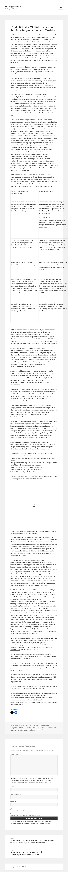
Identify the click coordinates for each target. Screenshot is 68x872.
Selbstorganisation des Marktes (19, 731)
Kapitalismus (45, 725)
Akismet (13, 783)
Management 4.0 (14, 6)
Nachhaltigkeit (36, 727)
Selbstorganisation (31, 729)
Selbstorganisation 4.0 (43, 729)
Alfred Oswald (28, 725)
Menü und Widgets (61, 9)
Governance (38, 725)
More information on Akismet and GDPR (37, 783)
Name (12, 787)
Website (13, 802)
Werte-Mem (32, 731)
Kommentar (15, 754)
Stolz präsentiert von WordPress (19, 867)
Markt (30, 727)
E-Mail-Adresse (16, 794)
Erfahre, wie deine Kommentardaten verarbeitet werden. (30, 823)
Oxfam (24, 729)
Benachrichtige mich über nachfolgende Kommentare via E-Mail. (29, 811)
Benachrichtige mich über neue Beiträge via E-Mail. (25, 815)
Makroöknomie (14, 727)
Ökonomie (19, 729)
